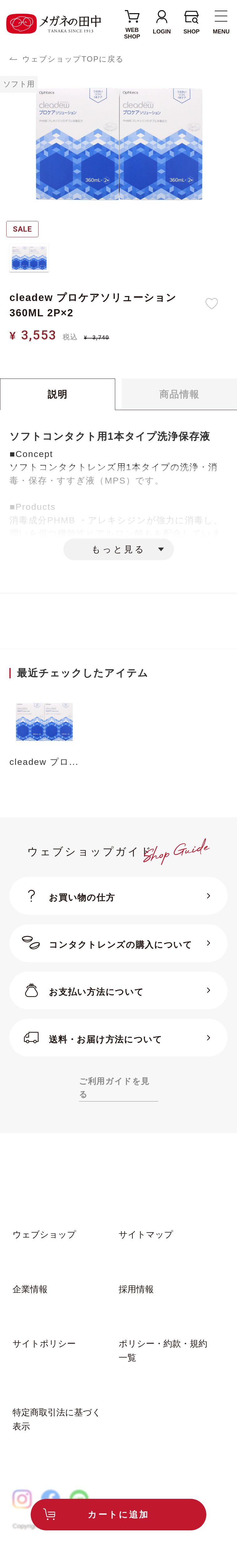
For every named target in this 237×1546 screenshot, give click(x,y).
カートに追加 (118, 1514)
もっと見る (118, 549)
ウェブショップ (44, 1235)
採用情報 (136, 1289)
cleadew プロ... (44, 762)
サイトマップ (146, 1235)
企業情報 (30, 1289)
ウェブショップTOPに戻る (73, 59)
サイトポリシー (44, 1344)
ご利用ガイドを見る (114, 1088)
